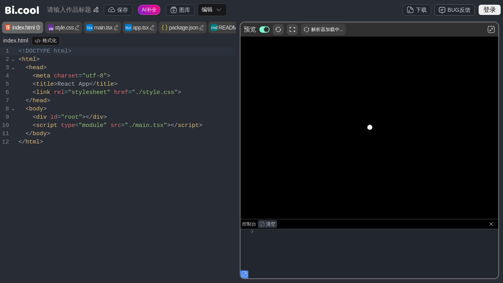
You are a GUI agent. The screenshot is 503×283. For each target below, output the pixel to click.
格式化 (46, 41)
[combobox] (212, 10)
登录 (489, 9)
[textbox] (126, 164)
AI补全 (148, 10)
